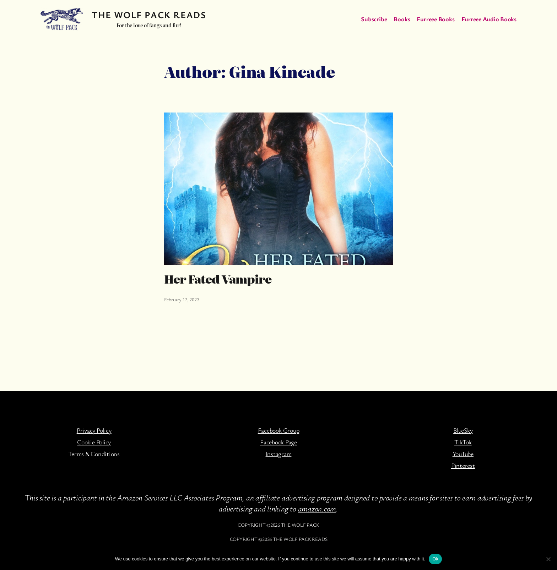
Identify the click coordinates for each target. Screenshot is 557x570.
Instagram (279, 453)
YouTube (463, 453)
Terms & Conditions (94, 453)
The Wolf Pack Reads (149, 15)
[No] (548, 559)
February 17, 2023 (181, 299)
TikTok (463, 442)
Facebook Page (278, 442)
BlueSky (462, 430)
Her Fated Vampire (218, 278)
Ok (435, 558)
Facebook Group (278, 430)
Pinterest (463, 465)
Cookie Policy (94, 442)
